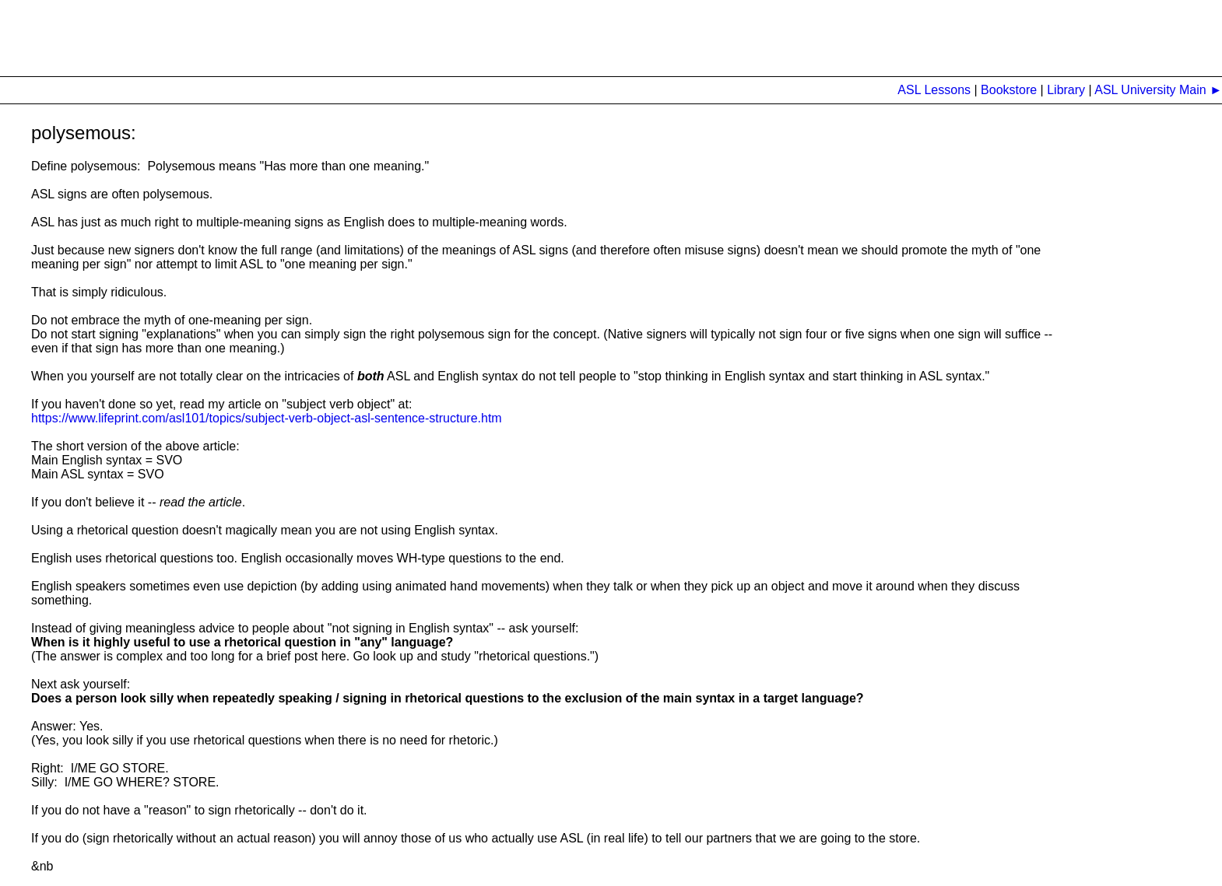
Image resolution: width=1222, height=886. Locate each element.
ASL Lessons (934, 89)
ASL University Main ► (1157, 89)
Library (1066, 89)
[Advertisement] (283, 35)
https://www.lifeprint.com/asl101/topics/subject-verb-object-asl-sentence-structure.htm (266, 418)
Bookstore (1010, 89)
